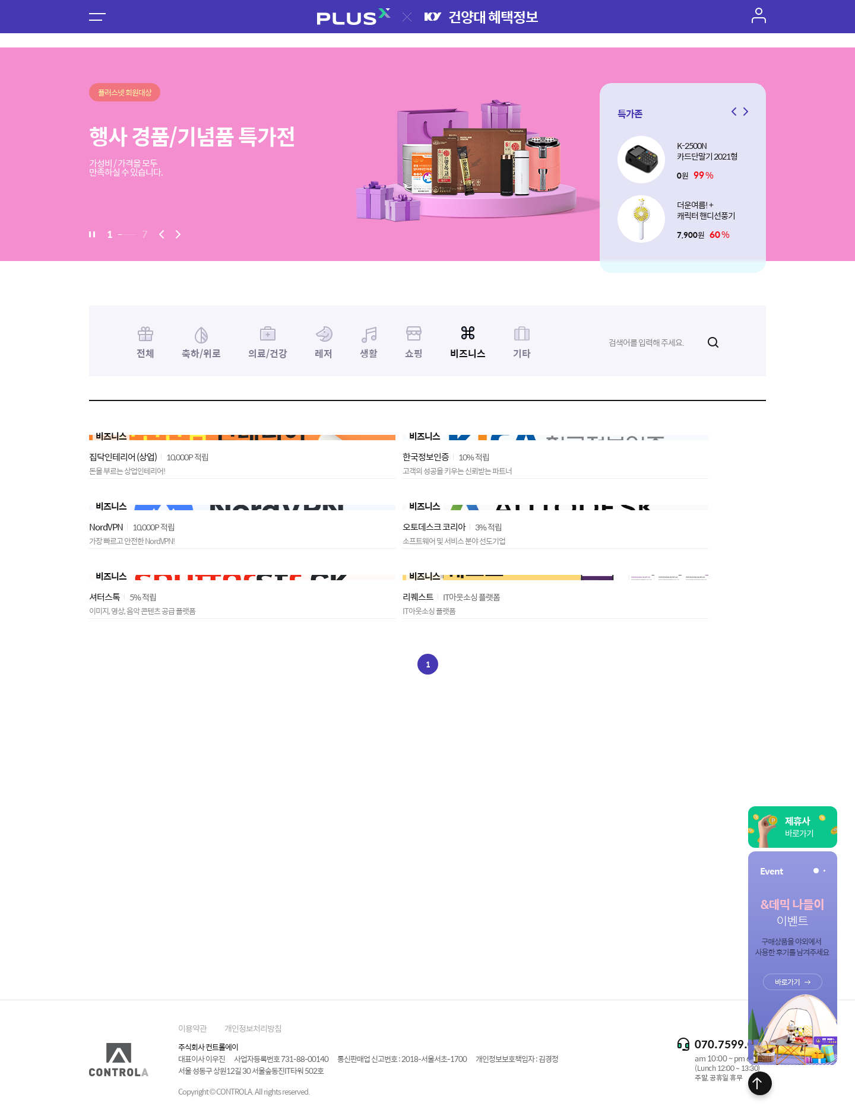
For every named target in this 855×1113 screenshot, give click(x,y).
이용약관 (192, 1028)
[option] (427, 154)
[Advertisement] (427, 915)
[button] (744, 111)
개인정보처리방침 (252, 1028)
